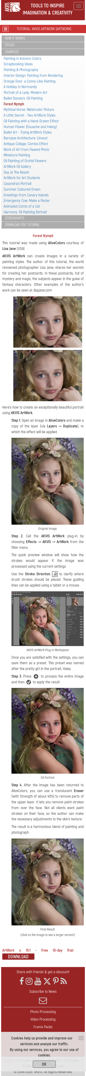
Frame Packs (43, 1026)
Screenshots (14, 218)
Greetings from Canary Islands (26, 195)
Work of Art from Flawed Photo (26, 149)
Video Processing (43, 1019)
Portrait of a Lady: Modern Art (25, 92)
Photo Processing (43, 1011)
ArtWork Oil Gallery (17, 166)
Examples (12, 52)
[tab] (43, 38)
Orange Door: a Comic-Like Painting (29, 81)
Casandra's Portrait (18, 183)
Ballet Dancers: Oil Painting (23, 98)
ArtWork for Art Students (22, 177)
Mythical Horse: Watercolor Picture (29, 109)
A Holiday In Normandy (20, 86)
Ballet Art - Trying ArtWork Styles (28, 132)
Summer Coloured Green (22, 189)
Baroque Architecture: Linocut (25, 138)
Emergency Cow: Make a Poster (27, 200)
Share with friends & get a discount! (43, 972)
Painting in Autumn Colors (22, 58)
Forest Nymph (14, 104)
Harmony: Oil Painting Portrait (25, 212)
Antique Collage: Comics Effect (26, 143)
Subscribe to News (43, 997)
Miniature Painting (17, 155)
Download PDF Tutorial (22, 225)
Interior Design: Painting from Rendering (33, 75)
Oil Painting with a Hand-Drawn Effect (31, 121)
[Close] (81, 1038)
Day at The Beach (16, 172)
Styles (9, 45)
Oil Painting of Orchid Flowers (25, 160)
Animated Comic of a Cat (22, 206)
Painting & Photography (21, 69)
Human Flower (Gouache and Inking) (30, 126)
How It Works (15, 38)
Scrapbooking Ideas (18, 64)
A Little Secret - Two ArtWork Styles (29, 115)
